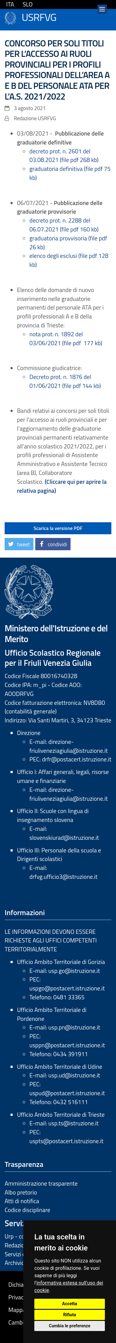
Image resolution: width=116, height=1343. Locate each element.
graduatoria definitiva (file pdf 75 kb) (70, 173)
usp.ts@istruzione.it (73, 1123)
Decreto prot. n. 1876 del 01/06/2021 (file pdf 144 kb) (65, 381)
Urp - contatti (21, 1236)
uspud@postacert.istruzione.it (67, 1092)
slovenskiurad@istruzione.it (64, 837)
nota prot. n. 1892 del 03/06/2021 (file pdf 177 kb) (65, 338)
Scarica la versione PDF (58, 528)
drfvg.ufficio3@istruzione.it (63, 876)
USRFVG (39, 16)
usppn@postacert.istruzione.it (67, 1045)
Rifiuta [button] (69, 1314)
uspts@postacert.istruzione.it (66, 1140)
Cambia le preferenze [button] (69, 1325)
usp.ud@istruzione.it (74, 1075)
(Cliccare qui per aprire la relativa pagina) (62, 486)
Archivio (14, 1262)
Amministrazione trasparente (41, 1183)
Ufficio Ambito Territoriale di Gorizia (61, 961)
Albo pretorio (21, 1192)
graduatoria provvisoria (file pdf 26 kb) (68, 242)
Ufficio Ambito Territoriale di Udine (59, 1066)
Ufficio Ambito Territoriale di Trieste (61, 1114)
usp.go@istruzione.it (74, 970)
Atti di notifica (22, 1200)
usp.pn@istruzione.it (74, 1027)
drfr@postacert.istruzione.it (76, 759)
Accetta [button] (69, 1303)
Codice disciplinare (27, 1209)
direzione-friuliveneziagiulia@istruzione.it (68, 746)
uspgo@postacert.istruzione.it (67, 988)
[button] (19, 544)
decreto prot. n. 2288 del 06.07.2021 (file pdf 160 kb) (64, 225)
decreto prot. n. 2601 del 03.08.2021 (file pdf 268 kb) (64, 155)
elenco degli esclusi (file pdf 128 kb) (68, 260)
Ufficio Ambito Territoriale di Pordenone (52, 1014)
